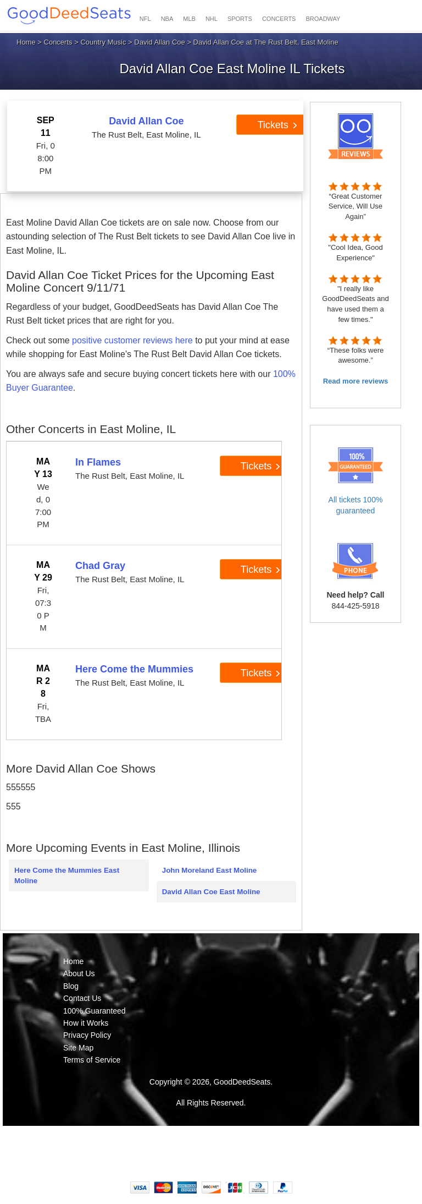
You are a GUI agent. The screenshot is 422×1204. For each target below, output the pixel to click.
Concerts (58, 42)
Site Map (78, 1047)
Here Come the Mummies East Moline (66, 875)
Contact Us (82, 998)
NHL (212, 18)
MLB (189, 18)
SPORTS (239, 18)
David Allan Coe (159, 42)
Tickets (277, 124)
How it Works (85, 1023)
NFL (145, 18)
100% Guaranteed (94, 1010)
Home (26, 42)
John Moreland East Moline (209, 870)
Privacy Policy (87, 1035)
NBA (167, 18)
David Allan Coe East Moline (211, 892)
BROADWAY (323, 18)
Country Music (103, 42)
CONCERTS (279, 18)
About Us (79, 973)
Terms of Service (91, 1059)
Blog (71, 986)
